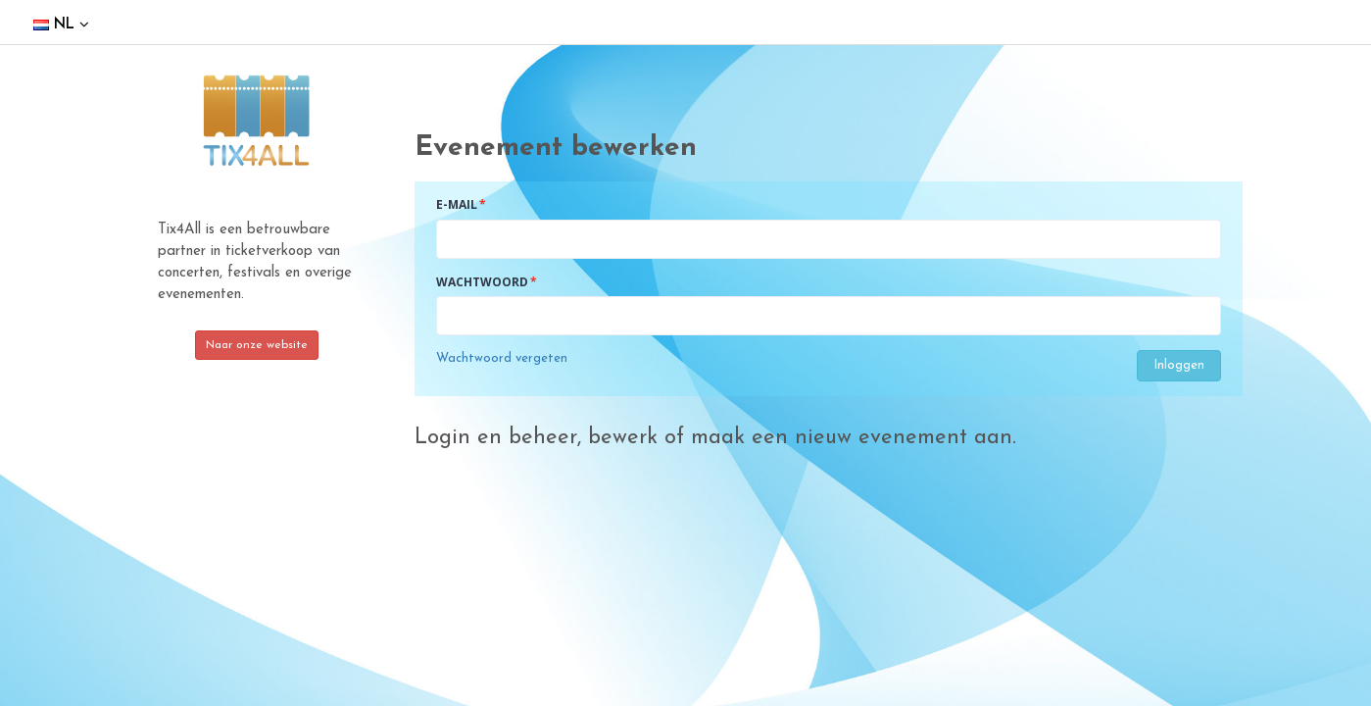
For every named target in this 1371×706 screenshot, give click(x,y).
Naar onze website (257, 345)
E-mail (456, 204)
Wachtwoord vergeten (501, 358)
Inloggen (1178, 365)
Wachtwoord (482, 282)
